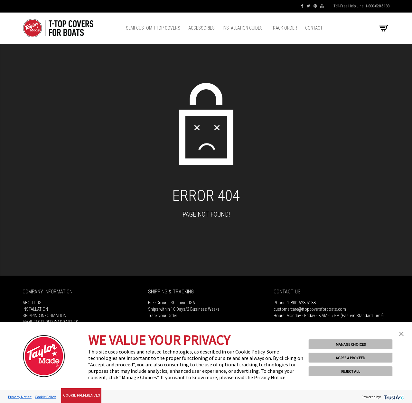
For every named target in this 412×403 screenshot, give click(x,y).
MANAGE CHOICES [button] (351, 344)
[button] (401, 333)
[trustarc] (393, 396)
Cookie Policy (45, 396)
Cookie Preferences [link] (81, 395)
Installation (35, 309)
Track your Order (162, 315)
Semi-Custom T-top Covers (153, 28)
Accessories (201, 28)
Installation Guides (243, 28)
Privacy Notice (20, 396)
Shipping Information (44, 315)
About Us (32, 302)
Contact (314, 28)
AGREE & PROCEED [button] (350, 357)
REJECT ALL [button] (350, 371)
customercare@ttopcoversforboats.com (310, 309)
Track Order (284, 28)
